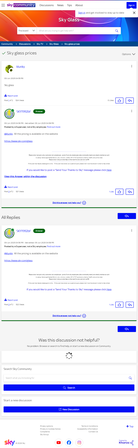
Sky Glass (69, 20)
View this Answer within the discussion (25, 176)
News (60, 5)
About (79, 5)
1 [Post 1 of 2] (8, 100)
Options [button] (126, 54)
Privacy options (46, 426)
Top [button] (131, 426)
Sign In (132, 5)
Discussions (47, 5)
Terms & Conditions (89, 426)
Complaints (45, 432)
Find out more (53, 127)
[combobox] (74, 30)
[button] (132, 66)
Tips (69, 5)
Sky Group (44, 434)
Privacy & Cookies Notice (50, 429)
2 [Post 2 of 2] (8, 191)
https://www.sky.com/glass (18, 141)
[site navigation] (3, 5)
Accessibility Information (87, 429)
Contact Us (93, 432)
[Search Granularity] (27, 30)
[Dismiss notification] (134, 13)
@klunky (8, 133)
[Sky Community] (21, 5)
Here (108, 170)
